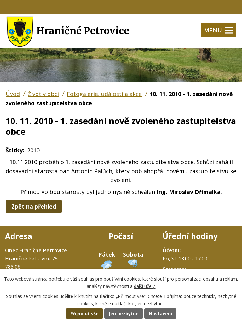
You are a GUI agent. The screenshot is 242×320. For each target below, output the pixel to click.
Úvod (13, 94)
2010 (33, 150)
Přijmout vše (84, 314)
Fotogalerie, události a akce (104, 94)
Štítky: (15, 150)
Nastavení (160, 314)
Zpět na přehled (33, 206)
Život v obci (43, 94)
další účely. (145, 286)
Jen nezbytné (124, 314)
